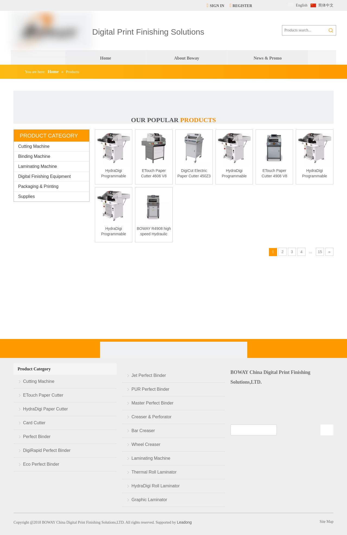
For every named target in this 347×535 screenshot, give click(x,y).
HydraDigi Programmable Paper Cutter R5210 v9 (114, 173)
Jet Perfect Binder (148, 375)
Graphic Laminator (149, 499)
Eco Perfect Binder (41, 464)
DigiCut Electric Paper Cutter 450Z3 (194, 173)
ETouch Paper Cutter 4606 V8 (153, 173)
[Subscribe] (326, 430)
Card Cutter (34, 422)
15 (320, 252)
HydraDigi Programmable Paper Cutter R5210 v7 (315, 173)
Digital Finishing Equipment (44, 176)
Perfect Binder (36, 436)
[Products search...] (304, 30)
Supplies (26, 196)
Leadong (184, 522)
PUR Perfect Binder (150, 389)
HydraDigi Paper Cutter (45, 409)
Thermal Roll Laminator (153, 472)
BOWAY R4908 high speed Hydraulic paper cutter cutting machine (154, 231)
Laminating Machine (37, 166)
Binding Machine (34, 156)
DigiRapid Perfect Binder (46, 450)
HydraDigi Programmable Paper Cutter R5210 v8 (234, 173)
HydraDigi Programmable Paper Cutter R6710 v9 (114, 231)
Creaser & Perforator (151, 417)
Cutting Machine (34, 146)
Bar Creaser (143, 430)
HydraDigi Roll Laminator (155, 486)
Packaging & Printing (38, 186)
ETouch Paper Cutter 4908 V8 (274, 173)
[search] (253, 430)
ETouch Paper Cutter (43, 395)
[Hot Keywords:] (331, 30)
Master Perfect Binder (152, 403)
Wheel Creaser (145, 444)
